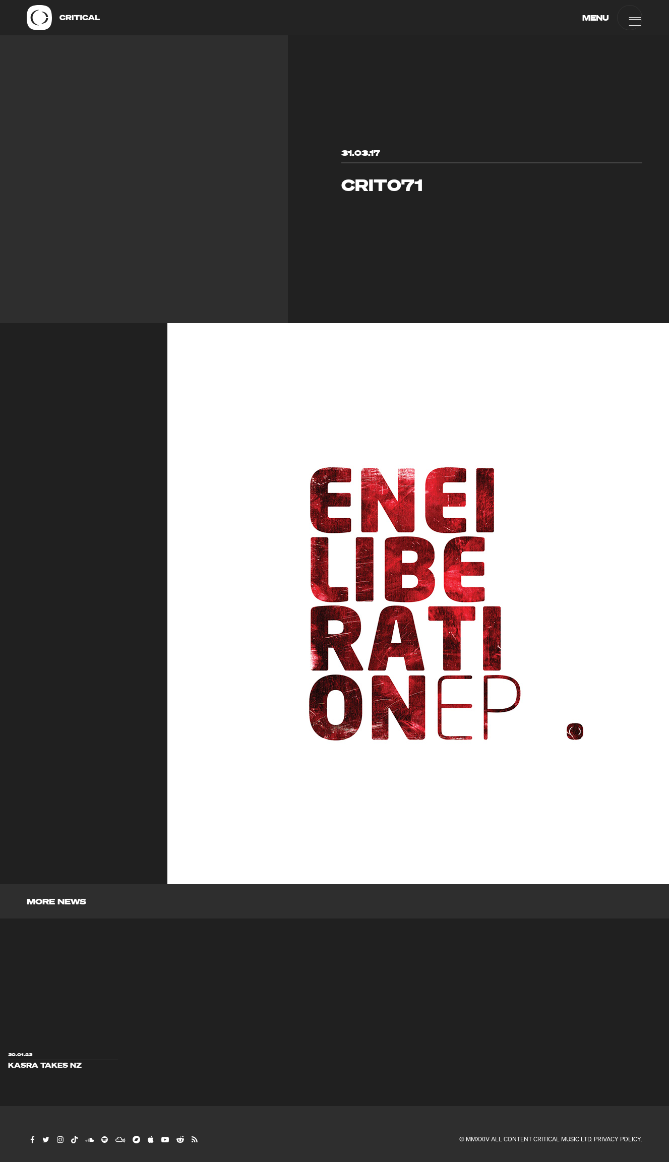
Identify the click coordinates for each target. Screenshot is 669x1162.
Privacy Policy (617, 1139)
